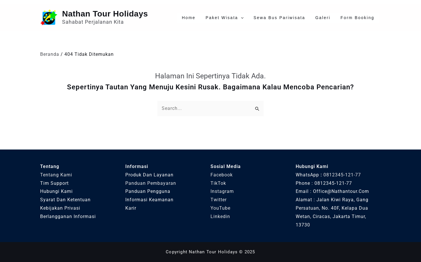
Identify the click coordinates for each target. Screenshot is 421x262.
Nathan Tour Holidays (105, 13)
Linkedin (220, 216)
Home (208, 17)
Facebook (221, 175)
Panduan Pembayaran (150, 183)
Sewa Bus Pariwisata (290, 17)
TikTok (218, 183)
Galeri (329, 17)
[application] (255, 17)
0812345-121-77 (342, 175)
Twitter (218, 199)
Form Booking (360, 17)
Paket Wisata (240, 17)
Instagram (222, 191)
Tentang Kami (56, 175)
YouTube (220, 208)
